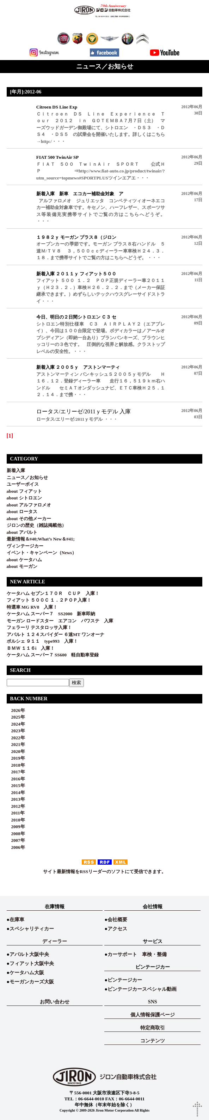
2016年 (16, 778)
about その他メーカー (29, 518)
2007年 (16, 840)
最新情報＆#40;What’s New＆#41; (41, 539)
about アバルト (22, 532)
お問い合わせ (54, 1001)
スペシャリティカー (32, 928)
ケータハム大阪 (27, 972)
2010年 (16, 820)
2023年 (16, 730)
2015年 (16, 785)
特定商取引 (152, 1027)
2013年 (16, 799)
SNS (152, 1001)
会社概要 (117, 919)
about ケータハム (24, 559)
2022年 (16, 737)
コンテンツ (152, 1040)
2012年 (16, 806)
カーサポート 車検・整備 (137, 954)
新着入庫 (16, 470)
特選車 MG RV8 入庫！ (32, 607)
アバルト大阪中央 (29, 954)
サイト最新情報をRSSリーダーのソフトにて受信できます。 (104, 871)
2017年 (16, 771)
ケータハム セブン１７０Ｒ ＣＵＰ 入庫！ (53, 593)
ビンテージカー (124, 980)
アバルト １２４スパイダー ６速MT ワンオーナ (55, 634)
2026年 (16, 710)
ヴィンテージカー (25, 546)
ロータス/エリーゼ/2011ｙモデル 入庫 (83, 411)
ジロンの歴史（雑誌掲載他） (36, 525)
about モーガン (22, 566)
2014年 (16, 792)
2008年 (16, 833)
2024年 (16, 724)
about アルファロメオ (29, 504)
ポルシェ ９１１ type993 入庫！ (42, 641)
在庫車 (17, 919)
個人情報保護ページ (152, 1014)
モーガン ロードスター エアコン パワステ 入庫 (60, 620)
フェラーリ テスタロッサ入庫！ (39, 627)
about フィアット (24, 491)
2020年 (16, 751)
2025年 (16, 717)
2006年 (16, 847)
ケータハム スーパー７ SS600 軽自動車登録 (53, 654)
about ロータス (22, 511)
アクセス (117, 928)
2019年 (16, 758)
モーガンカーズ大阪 (32, 981)
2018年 (16, 765)
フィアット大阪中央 (32, 963)
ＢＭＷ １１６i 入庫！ (31, 648)
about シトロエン (24, 497)
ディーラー (54, 941)
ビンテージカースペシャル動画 (142, 989)
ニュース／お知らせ (27, 477)
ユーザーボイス (23, 484)
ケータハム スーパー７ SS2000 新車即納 (53, 613)
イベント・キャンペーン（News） (42, 552)
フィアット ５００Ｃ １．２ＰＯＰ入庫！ (49, 600)
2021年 (16, 744)
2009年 (16, 826)
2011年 (16, 813)
